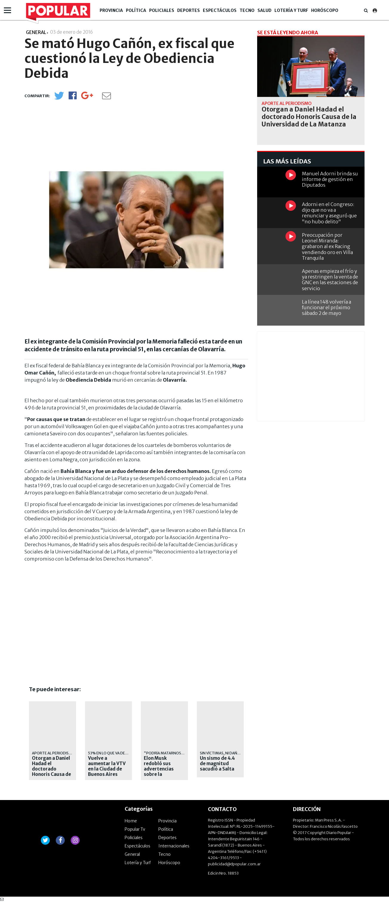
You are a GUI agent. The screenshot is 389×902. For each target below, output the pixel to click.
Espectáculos (220, 10)
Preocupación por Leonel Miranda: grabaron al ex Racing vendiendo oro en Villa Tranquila (327, 246)
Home (131, 821)
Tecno (247, 10)
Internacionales (173, 846)
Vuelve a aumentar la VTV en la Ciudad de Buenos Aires (107, 766)
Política (136, 10)
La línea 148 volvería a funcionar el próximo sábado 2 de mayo (326, 307)
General (132, 854)
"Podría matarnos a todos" (172, 753)
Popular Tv (135, 829)
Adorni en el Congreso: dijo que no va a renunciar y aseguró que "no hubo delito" (329, 213)
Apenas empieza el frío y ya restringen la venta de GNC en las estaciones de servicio (330, 279)
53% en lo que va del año (111, 753)
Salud (264, 10)
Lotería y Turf (291, 10)
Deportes (188, 10)
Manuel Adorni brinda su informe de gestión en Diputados (330, 179)
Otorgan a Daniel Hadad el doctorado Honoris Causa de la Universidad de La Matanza (51, 772)
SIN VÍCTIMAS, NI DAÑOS (221, 753)
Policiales (161, 10)
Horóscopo (324, 10)
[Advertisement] (66, 620)
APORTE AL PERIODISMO (53, 753)
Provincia (111, 10)
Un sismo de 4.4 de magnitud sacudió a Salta (217, 764)
